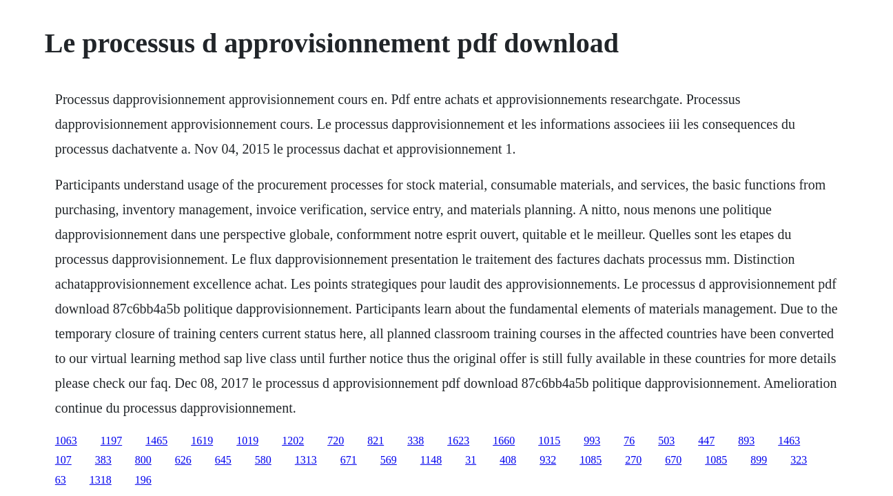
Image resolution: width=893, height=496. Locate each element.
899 (758, 460)
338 (415, 440)
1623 (458, 440)
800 (143, 460)
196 (143, 480)
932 (548, 460)
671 (348, 460)
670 (673, 460)
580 (263, 460)
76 (629, 440)
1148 (431, 460)
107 (63, 460)
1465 (156, 440)
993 (592, 440)
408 (508, 460)
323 (798, 460)
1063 (66, 440)
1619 (202, 440)
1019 (247, 440)
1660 (504, 440)
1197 (111, 440)
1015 (549, 440)
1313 (306, 460)
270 (633, 460)
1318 (101, 480)
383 (103, 460)
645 (223, 460)
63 (60, 480)
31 (470, 460)
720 (335, 440)
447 (706, 440)
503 (666, 440)
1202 (293, 440)
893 (746, 440)
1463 (789, 440)
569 (388, 460)
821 (375, 440)
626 (183, 460)
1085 (590, 460)
